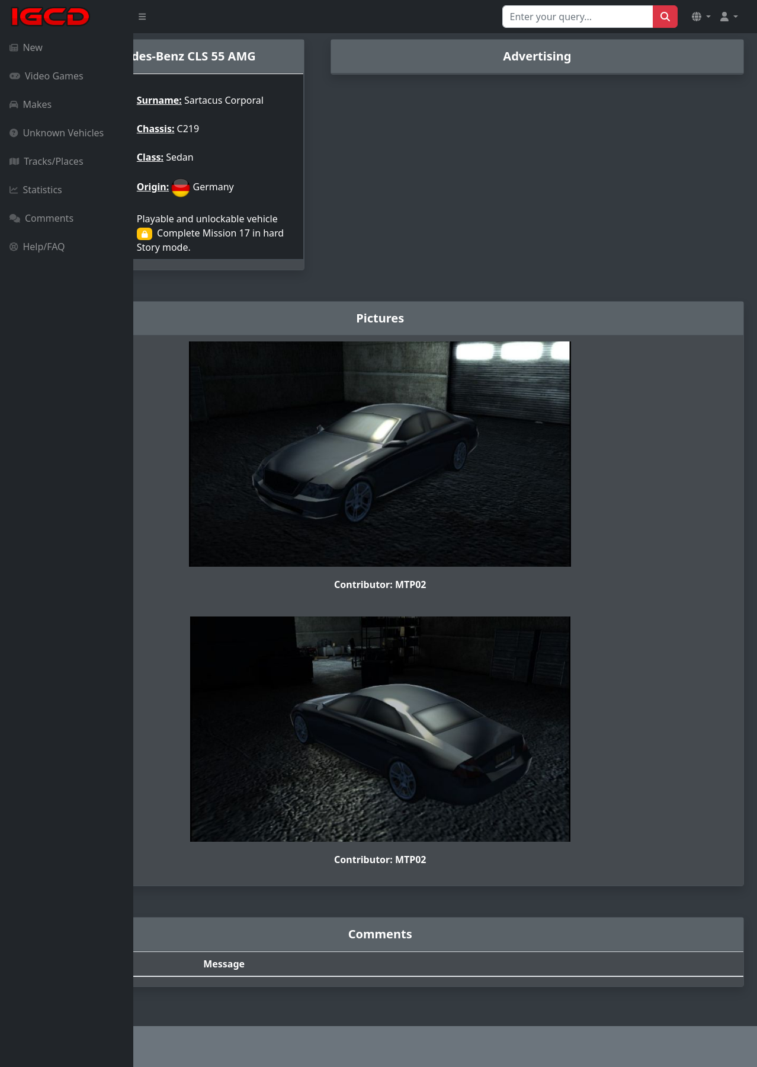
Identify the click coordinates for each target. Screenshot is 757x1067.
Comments (41, 218)
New (26, 47)
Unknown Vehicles (56, 132)
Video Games (46, 75)
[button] (701, 16)
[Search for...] (577, 16)
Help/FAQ (37, 246)
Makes (30, 104)
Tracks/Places (46, 161)
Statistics (35, 189)
